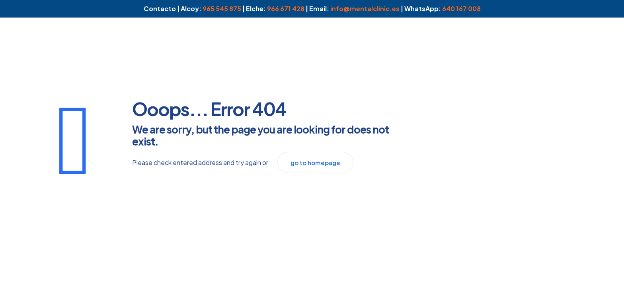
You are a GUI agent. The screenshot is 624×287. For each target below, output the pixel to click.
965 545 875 (222, 8)
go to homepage (315, 162)
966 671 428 (285, 8)
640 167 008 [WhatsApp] (461, 8)
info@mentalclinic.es (365, 8)
